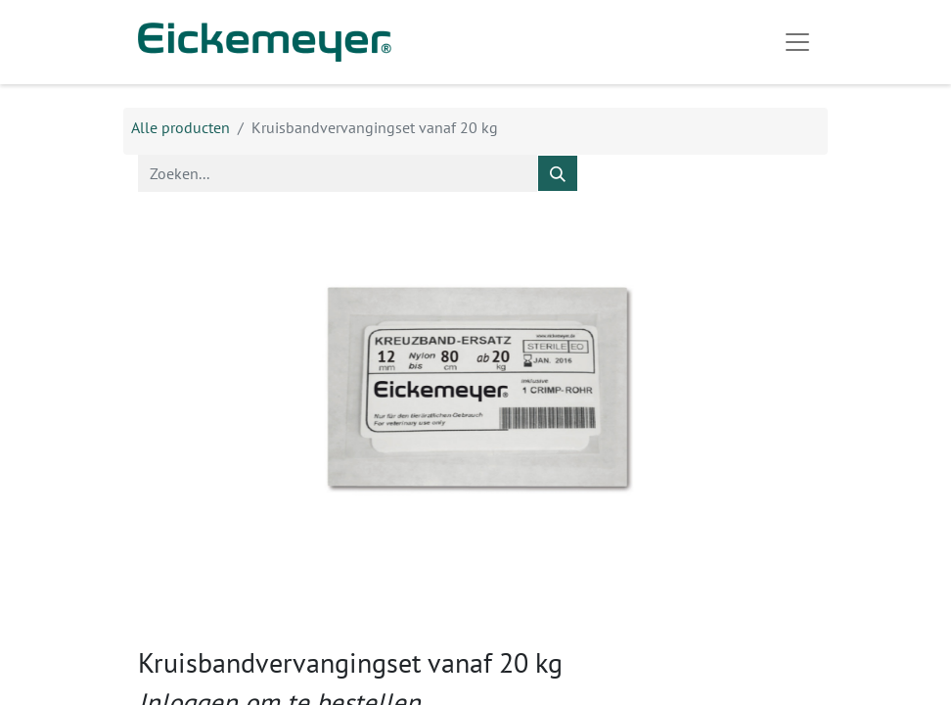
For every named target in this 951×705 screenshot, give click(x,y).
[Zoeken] (557, 173)
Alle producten (180, 127)
